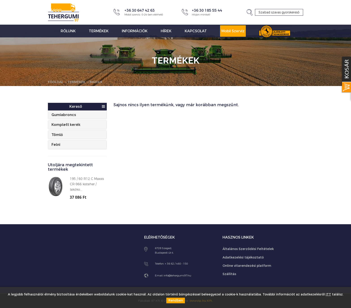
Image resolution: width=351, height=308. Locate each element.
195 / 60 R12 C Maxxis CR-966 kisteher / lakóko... (87, 184)
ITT (328, 294)
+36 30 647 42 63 (139, 10)
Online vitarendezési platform (247, 266)
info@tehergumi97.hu (177, 275)
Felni (55, 144)
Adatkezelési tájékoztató (243, 257)
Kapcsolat (196, 31)
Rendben (175, 300)
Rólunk (68, 31)
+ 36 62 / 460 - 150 (176, 263)
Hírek (166, 31)
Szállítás (229, 274)
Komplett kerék (65, 125)
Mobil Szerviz (232, 31)
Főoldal (55, 82)
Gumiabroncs (63, 115)
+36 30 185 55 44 (207, 10)
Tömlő (57, 135)
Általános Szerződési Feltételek (248, 249)
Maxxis (96, 82)
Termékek (99, 31)
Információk (135, 31)
